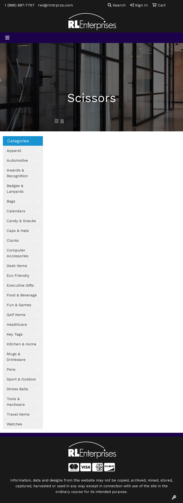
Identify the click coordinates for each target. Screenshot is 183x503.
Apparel (14, 150)
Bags (11, 201)
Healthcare (17, 324)
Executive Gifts (20, 285)
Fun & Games (19, 305)
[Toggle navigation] (7, 37)
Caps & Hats (18, 230)
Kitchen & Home (21, 344)
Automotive (17, 160)
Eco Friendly (18, 275)
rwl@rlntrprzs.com (55, 5)
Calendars (16, 211)
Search (117, 5)
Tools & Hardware (16, 401)
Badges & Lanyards (15, 188)
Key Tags (15, 334)
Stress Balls (17, 389)
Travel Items (18, 414)
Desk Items (17, 265)
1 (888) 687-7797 (20, 5)
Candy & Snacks (21, 221)
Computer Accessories (17, 253)
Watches (14, 424)
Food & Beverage (22, 295)
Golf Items (16, 314)
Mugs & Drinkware (16, 357)
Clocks (13, 240)
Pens (11, 369)
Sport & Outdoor (21, 379)
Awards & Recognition (17, 173)
